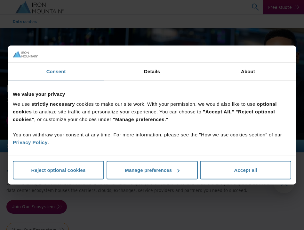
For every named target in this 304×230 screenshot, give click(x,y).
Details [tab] (152, 71)
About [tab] (248, 71)
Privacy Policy (30, 142)
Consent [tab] (56, 71)
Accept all (245, 170)
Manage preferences (152, 170)
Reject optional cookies (58, 170)
